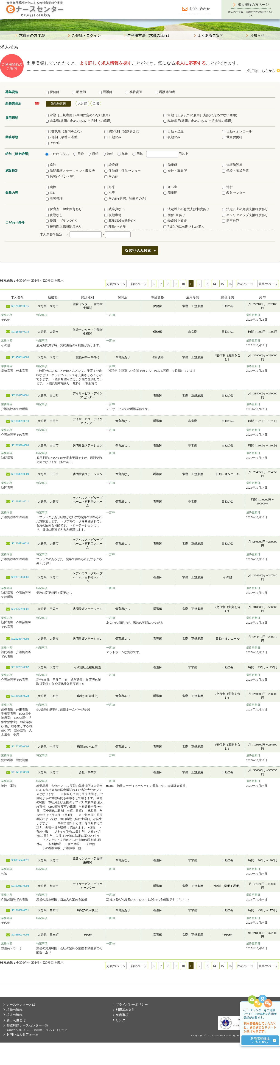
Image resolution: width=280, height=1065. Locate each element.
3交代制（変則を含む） (65, 131)
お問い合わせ (199, 9)
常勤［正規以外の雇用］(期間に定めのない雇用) (200, 115)
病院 (51, 165)
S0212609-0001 (20, 609)
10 (183, 284)
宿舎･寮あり (174, 215)
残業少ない (114, 209)
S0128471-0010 (20, 543)
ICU (50, 193)
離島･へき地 (115, 226)
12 (198, 284)
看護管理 (54, 198)
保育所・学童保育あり (64, 209)
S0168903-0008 (20, 934)
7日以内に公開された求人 (183, 226)
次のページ (245, 284)
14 (214, 284)
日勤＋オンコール (237, 131)
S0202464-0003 (20, 638)
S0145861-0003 (20, 357)
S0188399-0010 (20, 421)
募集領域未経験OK (120, 221)
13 (206, 284)
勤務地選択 (58, 103)
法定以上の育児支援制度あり (186, 209)
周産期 (170, 193)
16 (230, 284)
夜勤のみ (171, 137)
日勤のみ (112, 137)
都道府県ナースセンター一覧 (27, 1025)
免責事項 (122, 1015)
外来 (109, 187)
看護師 (105, 92)
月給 (78, 154)
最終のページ (268, 284)
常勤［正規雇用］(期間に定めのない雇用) (78, 115)
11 (191, 284)
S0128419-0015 (20, 331)
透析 (227, 187)
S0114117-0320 (20, 772)
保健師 (52, 92)
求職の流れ (14, 1010)
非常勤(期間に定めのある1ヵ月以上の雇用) (78, 121)
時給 (108, 154)
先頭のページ (116, 284)
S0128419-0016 (20, 306)
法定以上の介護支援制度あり (245, 209)
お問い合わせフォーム (22, 1034)
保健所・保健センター (122, 171)
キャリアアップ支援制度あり (245, 215)
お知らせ (257, 35)
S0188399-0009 (20, 474)
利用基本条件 (125, 1010)
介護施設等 (232, 165)
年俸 (123, 154)
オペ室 (170, 187)
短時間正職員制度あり (64, 226)
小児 (109, 193)
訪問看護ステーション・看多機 (70, 171)
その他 (52, 143)
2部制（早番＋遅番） (63, 137)
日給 (93, 154)
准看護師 (133, 92)
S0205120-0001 (20, 577)
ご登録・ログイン (86, 35)
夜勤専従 (112, 215)
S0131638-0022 (20, 695)
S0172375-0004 (20, 746)
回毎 (137, 154)
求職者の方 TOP (32, 35)
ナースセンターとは (20, 1004)
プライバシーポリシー (132, 1004)
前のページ (139, 284)
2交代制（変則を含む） (123, 131)
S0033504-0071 (20, 860)
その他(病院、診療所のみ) (125, 198)
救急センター (234, 193)
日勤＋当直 (173, 131)
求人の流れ (14, 1015)
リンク (120, 1020)
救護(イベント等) (60, 176)
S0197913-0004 (20, 885)
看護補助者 (165, 92)
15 (222, 284)
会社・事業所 (175, 171)
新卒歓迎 (230, 221)
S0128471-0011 (20, 501)
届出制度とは (16, 1020)
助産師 (79, 92)
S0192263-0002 (20, 667)
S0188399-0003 (20, 445)
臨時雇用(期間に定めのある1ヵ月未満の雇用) (197, 121)
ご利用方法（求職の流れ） (149, 35)
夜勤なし (54, 215)
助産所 (170, 165)
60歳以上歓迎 (175, 221)
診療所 (111, 165)
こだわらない (57, 154)
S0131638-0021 (20, 910)
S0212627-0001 (20, 395)
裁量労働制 (232, 137)
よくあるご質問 (210, 35)
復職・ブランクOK (61, 221)
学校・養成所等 (235, 171)
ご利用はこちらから (259, 71)
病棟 (51, 187)
